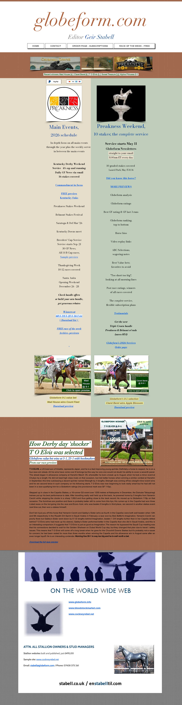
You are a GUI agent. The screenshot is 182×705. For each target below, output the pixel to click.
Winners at (69, 312)
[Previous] (28, 566)
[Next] (152, 566)
